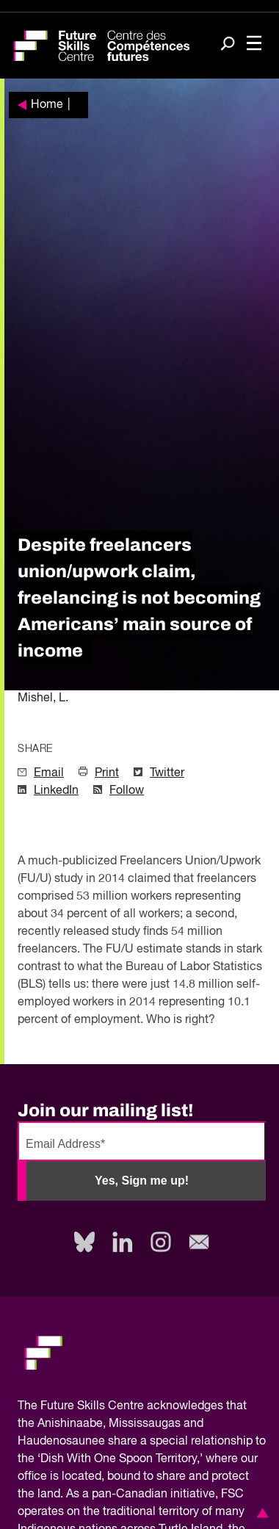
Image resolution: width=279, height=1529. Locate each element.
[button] (260, 1513)
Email (49, 773)
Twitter (167, 773)
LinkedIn (56, 791)
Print (107, 773)
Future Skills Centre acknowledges (131, 1406)
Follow (126, 791)
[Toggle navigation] (254, 44)
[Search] (227, 44)
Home (47, 105)
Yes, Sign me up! (142, 1180)
